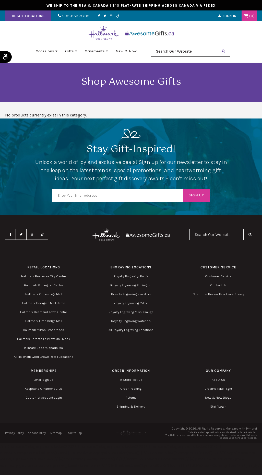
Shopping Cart (246, 16)
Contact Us (218, 285)
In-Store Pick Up (131, 380)
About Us (218, 380)
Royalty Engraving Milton (131, 303)
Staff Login (218, 406)
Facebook (98, 16)
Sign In (229, 16)
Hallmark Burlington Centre (43, 285)
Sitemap (56, 433)
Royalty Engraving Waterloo (131, 321)
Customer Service (218, 276)
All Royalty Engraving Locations (131, 330)
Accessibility (37, 433)
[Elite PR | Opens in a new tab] (131, 432)
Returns (131, 397)
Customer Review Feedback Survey (218, 294)
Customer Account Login (44, 397)
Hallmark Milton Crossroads (43, 330)
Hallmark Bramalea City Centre (43, 276)
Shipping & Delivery (130, 406)
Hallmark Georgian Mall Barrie (43, 303)
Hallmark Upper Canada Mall (43, 348)
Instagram (110, 16)
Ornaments (95, 51)
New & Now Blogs (218, 397)
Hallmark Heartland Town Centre (43, 312)
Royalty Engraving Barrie (131, 276)
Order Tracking (130, 388)
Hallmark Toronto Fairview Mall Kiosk (43, 339)
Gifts (69, 51)
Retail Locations (28, 16)
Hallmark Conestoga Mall (43, 294)
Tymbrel (251, 428)
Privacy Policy (14, 433)
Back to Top (74, 433)
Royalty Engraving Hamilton (131, 294)
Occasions (45, 51)
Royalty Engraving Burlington (130, 285)
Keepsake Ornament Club (43, 388)
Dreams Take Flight (218, 388)
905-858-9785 (73, 16)
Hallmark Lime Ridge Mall (43, 321)
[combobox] (184, 51)
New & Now (126, 51)
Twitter (104, 16)
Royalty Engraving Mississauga (131, 312)
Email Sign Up (43, 380)
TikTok (117, 16)
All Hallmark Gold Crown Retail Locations (43, 357)
